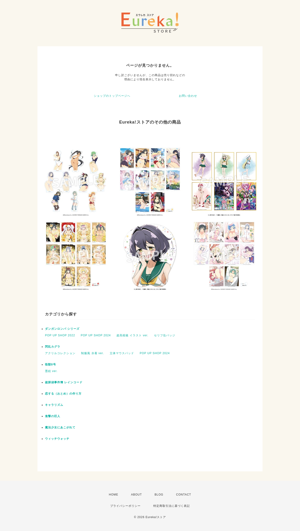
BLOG (159, 494)
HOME (113, 494)
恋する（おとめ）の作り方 (63, 393)
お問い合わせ (188, 95)
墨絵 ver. (51, 371)
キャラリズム (54, 405)
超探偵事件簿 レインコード (63, 382)
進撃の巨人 (52, 416)
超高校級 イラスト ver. (132, 335)
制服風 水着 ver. (92, 353)
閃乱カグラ (52, 346)
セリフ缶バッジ (164, 335)
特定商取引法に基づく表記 (171, 506)
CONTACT (183, 494)
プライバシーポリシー (125, 506)
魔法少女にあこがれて (60, 427)
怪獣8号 (50, 364)
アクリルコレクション (60, 353)
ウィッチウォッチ (57, 438)
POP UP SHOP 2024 (96, 335)
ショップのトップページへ (112, 95)
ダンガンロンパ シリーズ (62, 328)
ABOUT (136, 494)
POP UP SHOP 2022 (60, 335)
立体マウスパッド (122, 353)
